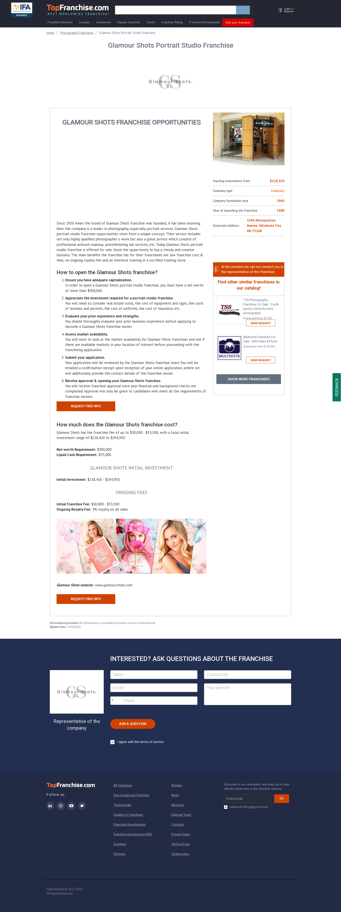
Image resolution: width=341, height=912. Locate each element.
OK (282, 798)
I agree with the (137, 742)
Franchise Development (204, 22)
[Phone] (146, 701)
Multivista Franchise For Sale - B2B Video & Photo (262, 342)
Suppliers (120, 844)
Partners (119, 854)
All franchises (123, 785)
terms (252, 806)
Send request (261, 323)
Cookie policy (180, 854)
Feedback (336, 387)
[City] (247, 674)
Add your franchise (238, 22)
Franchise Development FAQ (133, 834)
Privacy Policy (180, 834)
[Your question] (247, 694)
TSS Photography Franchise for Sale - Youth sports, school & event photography (262, 309)
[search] (175, 10)
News (175, 795)
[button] (284, 10)
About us (177, 805)
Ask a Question (132, 724)
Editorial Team (181, 814)
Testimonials (122, 805)
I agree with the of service (246, 807)
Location (84, 22)
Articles (176, 785)
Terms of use (180, 844)
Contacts (177, 824)
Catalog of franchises (128, 814)
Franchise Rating (172, 22)
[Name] (153, 674)
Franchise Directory (60, 22)
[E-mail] (153, 687)
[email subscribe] (249, 798)
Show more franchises (249, 379)
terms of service (152, 742)
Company (277, 191)
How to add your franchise (131, 795)
